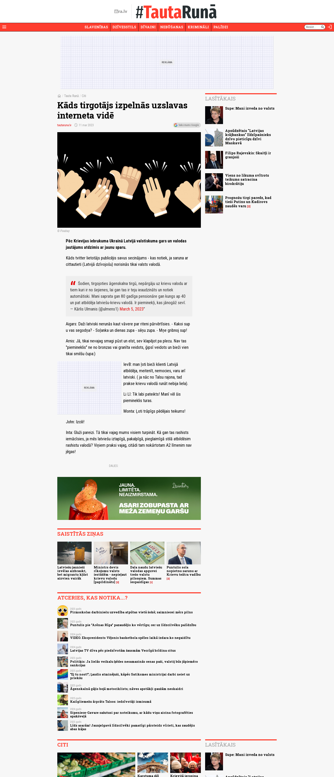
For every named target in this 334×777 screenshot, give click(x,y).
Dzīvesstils (124, 27)
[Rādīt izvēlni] (4, 27)
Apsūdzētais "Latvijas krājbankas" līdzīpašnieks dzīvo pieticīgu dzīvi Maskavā (248, 136)
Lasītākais (220, 98)
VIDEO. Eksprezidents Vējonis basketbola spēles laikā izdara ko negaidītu (130, 638)
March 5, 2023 (131, 309)
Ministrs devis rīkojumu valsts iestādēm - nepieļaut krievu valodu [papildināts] (110, 574)
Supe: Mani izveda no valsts (250, 108)
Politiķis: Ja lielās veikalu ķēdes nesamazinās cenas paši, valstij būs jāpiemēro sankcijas (134, 663)
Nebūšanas (171, 27)
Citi (84, 96)
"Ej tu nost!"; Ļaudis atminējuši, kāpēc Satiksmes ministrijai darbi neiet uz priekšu (130, 676)
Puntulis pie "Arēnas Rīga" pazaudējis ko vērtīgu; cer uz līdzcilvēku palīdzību (133, 625)
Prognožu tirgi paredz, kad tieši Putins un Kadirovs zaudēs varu (248, 201)
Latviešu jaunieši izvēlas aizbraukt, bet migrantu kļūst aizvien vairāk (72, 572)
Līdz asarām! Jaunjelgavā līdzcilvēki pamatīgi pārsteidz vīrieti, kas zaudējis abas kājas (132, 727)
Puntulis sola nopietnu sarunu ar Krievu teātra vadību (184, 571)
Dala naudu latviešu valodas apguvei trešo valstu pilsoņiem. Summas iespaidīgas (146, 574)
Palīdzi (220, 27)
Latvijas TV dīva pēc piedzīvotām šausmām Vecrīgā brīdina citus (123, 650)
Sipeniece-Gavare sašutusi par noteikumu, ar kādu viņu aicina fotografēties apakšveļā (131, 714)
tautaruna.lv (64, 125)
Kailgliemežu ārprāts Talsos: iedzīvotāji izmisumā (110, 702)
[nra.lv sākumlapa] (120, 11)
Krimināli (198, 27)
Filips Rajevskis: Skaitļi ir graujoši (248, 155)
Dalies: (113, 466)
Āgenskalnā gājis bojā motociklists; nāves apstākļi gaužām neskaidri (126, 689)
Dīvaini (148, 27)
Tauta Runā (71, 96)
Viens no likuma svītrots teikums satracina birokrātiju (247, 179)
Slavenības (96, 27)
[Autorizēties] (329, 27)
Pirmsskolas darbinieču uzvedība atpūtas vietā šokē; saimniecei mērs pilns (131, 612)
